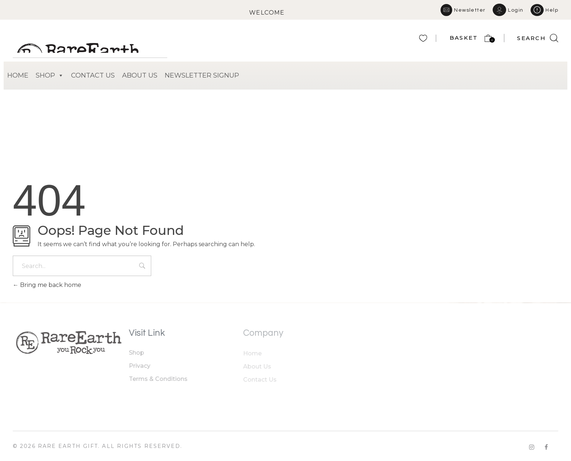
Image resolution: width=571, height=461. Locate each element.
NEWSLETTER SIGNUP (202, 75)
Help (551, 10)
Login (515, 10)
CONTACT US (93, 75)
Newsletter (469, 10)
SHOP (50, 76)
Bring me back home (47, 284)
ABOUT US (139, 75)
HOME (17, 75)
